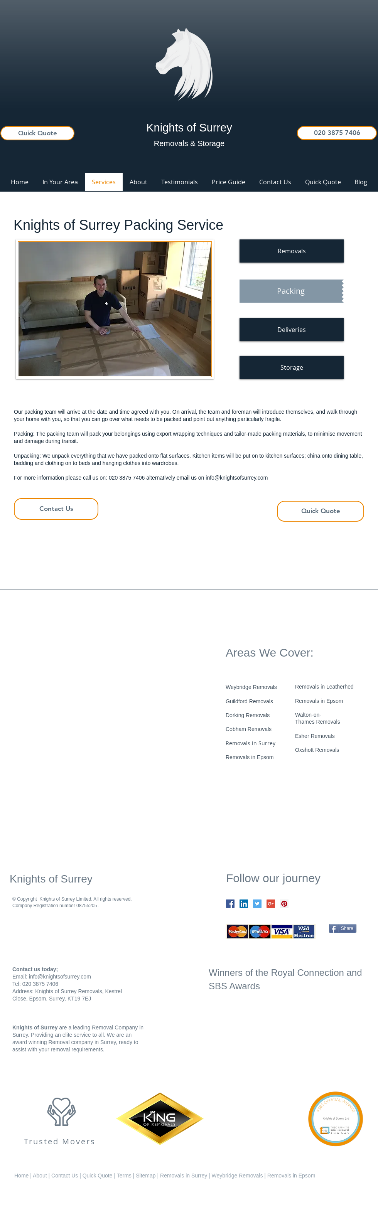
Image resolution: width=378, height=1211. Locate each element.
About (40, 1175)
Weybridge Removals (237, 1175)
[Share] (342, 928)
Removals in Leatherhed (324, 687)
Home (22, 1175)
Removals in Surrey (250, 743)
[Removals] (292, 251)
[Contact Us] (56, 509)
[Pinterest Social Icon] (284, 903)
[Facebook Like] (274, 809)
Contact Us (64, 1175)
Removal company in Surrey (81, 1042)
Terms (124, 1175)
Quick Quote (98, 1175)
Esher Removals (315, 736)
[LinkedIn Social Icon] (244, 903)
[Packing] (291, 291)
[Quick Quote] (37, 133)
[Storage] (292, 367)
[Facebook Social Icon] (230, 903)
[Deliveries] (292, 329)
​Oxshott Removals (317, 750)
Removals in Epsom (319, 701)
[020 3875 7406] (337, 133)
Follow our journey (273, 878)
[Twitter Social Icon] (257, 903)
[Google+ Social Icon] (271, 903)
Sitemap (145, 1175)
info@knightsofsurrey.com (237, 478)
